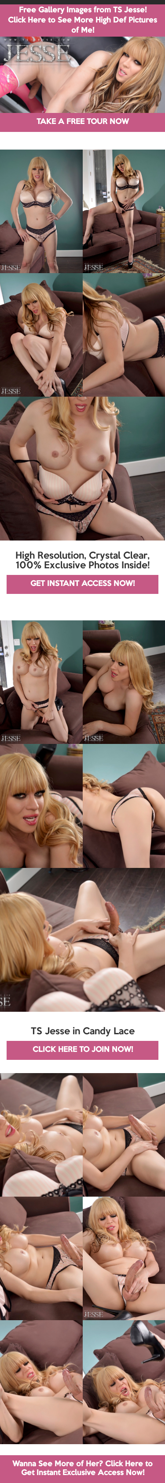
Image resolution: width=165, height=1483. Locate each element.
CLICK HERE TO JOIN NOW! (83, 1050)
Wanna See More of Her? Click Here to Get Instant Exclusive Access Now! (82, 1468)
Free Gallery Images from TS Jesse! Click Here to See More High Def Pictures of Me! (82, 20)
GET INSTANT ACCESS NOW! (82, 584)
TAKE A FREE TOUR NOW (83, 122)
